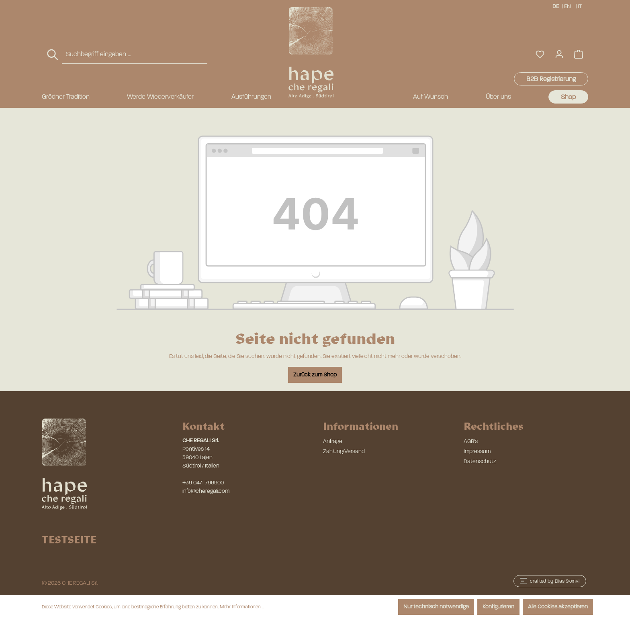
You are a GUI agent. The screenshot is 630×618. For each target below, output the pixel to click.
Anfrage (332, 441)
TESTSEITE (69, 539)
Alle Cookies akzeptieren (558, 606)
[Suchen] (53, 54)
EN (567, 6)
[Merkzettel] (540, 54)
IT (580, 6)
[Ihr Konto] (559, 54)
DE (555, 6)
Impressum (477, 451)
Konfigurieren (498, 606)
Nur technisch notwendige (436, 606)
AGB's (471, 441)
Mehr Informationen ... (242, 607)
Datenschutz (480, 461)
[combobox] (134, 54)
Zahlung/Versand (344, 451)
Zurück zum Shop (315, 374)
